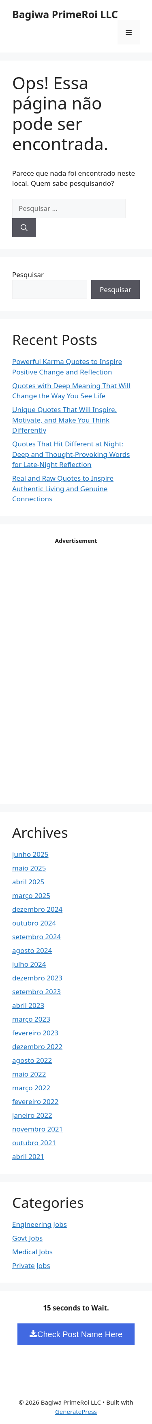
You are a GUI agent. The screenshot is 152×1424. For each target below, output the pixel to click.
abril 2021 (28, 1156)
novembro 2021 (37, 1129)
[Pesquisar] (24, 228)
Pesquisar (28, 274)
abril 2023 (28, 1005)
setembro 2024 (36, 936)
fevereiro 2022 (35, 1101)
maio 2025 (29, 868)
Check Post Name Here (76, 1334)
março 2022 (31, 1087)
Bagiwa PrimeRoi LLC (65, 14)
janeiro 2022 (32, 1115)
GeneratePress (76, 1411)
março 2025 (31, 895)
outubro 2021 (34, 1142)
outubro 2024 (34, 923)
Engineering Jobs (39, 1224)
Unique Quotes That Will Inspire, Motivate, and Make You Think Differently (64, 420)
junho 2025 (30, 854)
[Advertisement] (76, 668)
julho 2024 (29, 964)
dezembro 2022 (37, 1046)
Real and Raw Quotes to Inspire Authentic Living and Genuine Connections (62, 488)
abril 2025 (28, 881)
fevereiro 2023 (35, 1032)
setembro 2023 (36, 991)
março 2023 (31, 1019)
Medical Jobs (32, 1251)
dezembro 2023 (37, 977)
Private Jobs (31, 1265)
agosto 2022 (32, 1060)
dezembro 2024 (37, 909)
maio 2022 (29, 1074)
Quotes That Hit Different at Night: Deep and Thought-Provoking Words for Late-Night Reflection (71, 454)
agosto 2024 (32, 950)
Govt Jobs (27, 1238)
